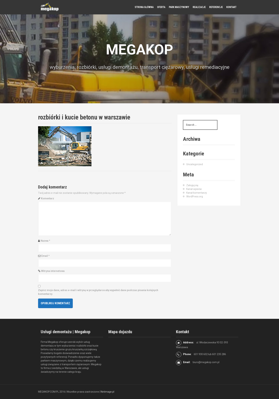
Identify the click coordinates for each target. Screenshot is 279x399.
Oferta (161, 7)
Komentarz (47, 198)
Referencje (216, 7)
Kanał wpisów (194, 189)
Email (45, 255)
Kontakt (231, 7)
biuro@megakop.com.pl (206, 362)
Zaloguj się (192, 185)
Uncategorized (194, 164)
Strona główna (144, 7)
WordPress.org (194, 196)
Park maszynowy (179, 7)
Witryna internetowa (53, 271)
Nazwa (45, 240)
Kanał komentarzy (196, 192)
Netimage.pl (107, 391)
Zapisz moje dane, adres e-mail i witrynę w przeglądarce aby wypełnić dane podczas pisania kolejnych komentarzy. (98, 292)
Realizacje (199, 7)
